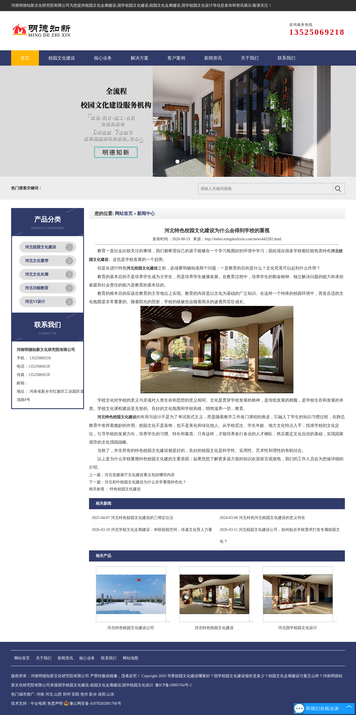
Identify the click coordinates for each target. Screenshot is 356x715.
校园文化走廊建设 (100, 5)
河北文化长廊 (36, 274)
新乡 (93, 694)
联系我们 (109, 658)
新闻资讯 (65, 658)
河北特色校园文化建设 (214, 628)
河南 (40, 694)
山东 (110, 694)
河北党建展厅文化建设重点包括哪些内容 (140, 475)
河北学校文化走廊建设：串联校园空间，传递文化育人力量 (152, 530)
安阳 (75, 694)
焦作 (84, 694)
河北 (49, 694)
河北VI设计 (35, 302)
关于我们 (43, 658)
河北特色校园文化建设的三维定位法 (132, 518)
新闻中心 (146, 213)
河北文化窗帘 (36, 261)
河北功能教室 (36, 288)
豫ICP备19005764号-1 (173, 685)
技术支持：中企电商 (28, 703)
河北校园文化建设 (40, 247)
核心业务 (87, 658)
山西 (58, 694)
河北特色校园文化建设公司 (130, 628)
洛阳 (102, 694)
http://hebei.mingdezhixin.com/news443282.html (243, 239)
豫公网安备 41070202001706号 (92, 703)
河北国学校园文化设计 (297, 628)
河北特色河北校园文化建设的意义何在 (262, 518)
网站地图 (130, 658)
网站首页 (124, 213)
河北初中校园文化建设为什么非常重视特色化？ (145, 482)
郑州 (67, 694)
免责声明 (55, 703)
